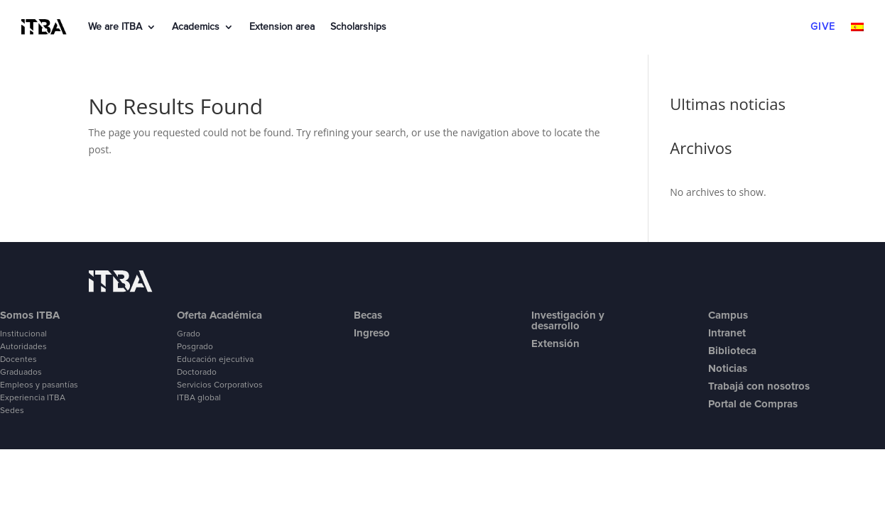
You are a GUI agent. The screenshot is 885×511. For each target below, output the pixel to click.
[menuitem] (857, 30)
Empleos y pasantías (39, 385)
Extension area (282, 27)
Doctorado (197, 372)
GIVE (822, 27)
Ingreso (372, 332)
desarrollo (555, 325)
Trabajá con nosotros (759, 386)
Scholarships (358, 27)
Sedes (12, 411)
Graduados (21, 372)
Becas (368, 315)
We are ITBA (115, 27)
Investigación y (567, 315)
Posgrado (195, 347)
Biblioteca (732, 350)
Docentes (18, 360)
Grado (188, 334)
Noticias (727, 368)
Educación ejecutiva (215, 360)
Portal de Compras (753, 403)
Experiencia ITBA (32, 398)
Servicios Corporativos (220, 385)
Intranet (727, 332)
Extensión (555, 343)
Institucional (23, 334)
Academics (195, 27)
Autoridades (23, 347)
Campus (728, 315)
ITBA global (199, 398)
